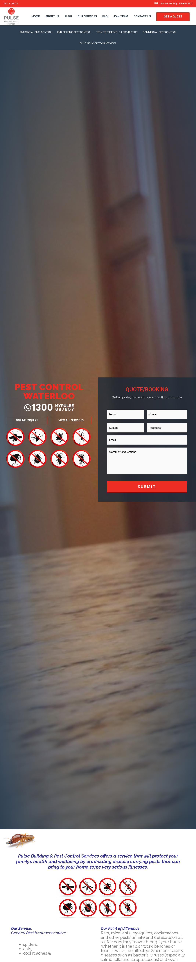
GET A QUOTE (12, 3)
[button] (78, 418)
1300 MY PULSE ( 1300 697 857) (171, 3)
